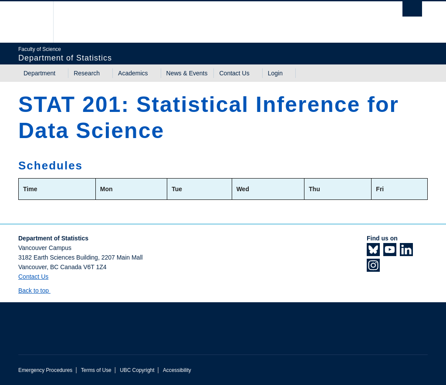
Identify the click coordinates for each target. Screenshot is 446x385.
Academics (133, 73)
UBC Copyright (137, 370)
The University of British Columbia (39, 22)
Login (275, 73)
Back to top (37, 290)
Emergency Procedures (45, 370)
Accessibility (177, 370)
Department (39, 73)
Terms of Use (96, 370)
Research (87, 73)
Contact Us (234, 73)
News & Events (187, 73)
